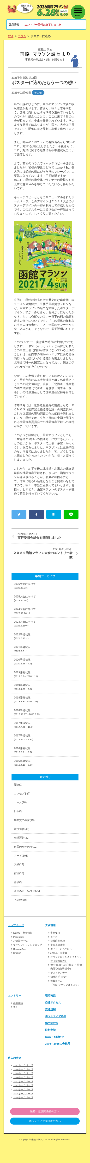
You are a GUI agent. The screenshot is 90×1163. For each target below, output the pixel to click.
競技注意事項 (58, 956)
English (17, 968)
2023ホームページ (24, 1106)
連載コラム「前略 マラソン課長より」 (64, 999)
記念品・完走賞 (59, 968)
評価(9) (18, 897)
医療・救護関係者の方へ (45, 1128)
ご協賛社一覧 (21, 956)
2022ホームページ (24, 1103)
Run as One (20, 964)
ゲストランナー (59, 988)
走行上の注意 (58, 960)
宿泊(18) (19, 888)
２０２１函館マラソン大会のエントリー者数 (42, 554)
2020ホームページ (24, 1095)
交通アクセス (53, 1021)
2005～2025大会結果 (58, 1062)
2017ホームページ (24, 1083)
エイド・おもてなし (62, 964)
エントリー (19, 1025)
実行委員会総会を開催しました (48, 536)
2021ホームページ (24, 1099)
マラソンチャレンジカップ (29, 960)
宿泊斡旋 (51, 1014)
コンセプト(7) (23, 805)
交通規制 (51, 1028)
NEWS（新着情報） (25, 949)
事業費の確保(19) (25, 833)
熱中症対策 (52, 1041)
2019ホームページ (24, 1091)
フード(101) (22, 870)
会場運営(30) (22, 851)
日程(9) (18, 824)
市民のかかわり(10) (26, 861)
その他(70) (21, 916)
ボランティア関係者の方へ (45, 1138)
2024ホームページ (24, 1110)
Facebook (18, 953)
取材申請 (51, 1048)
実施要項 (55, 949)
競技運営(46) (22, 842)
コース (54, 953)
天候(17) (19, 879)
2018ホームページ (24, 1087)
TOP (11, 36)
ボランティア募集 (56, 1034)
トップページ (16, 942)
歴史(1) (18, 796)
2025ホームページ (24, 1114)
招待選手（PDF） (60, 991)
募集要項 (18, 1021)
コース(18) (21, 815)
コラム (22, 36)
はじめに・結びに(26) (28, 907)
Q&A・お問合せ (55, 1055)
